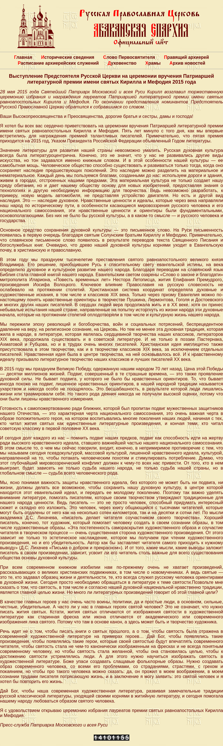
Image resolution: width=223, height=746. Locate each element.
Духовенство (122, 63)
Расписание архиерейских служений (58, 63)
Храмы (153, 63)
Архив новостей (187, 63)
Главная (23, 57)
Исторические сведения (67, 57)
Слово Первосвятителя (129, 57)
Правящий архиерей (186, 57)
